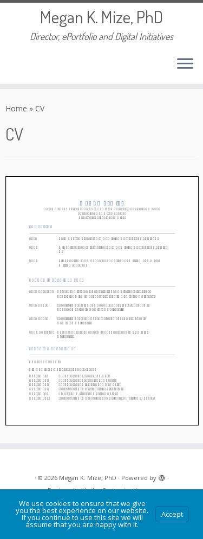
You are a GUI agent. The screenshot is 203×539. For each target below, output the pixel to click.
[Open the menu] (185, 64)
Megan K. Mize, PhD (101, 17)
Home (16, 108)
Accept (172, 514)
